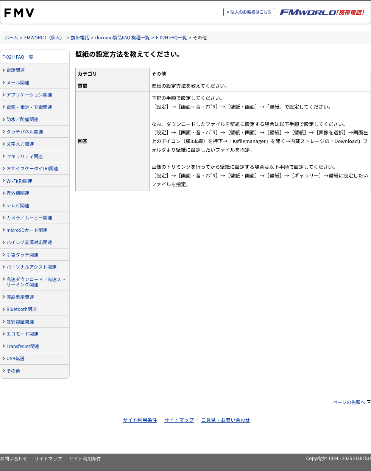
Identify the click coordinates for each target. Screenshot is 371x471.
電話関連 (15, 70)
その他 (13, 370)
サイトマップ (179, 419)
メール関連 (17, 82)
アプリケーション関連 (29, 94)
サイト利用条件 (140, 419)
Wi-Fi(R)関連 (19, 180)
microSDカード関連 (26, 230)
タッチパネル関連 (24, 131)
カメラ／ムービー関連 (29, 217)
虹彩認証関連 (20, 321)
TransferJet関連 (22, 346)
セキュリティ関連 (24, 156)
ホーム (11, 37)
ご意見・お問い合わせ (225, 419)
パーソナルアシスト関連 (31, 266)
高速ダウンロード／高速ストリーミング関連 (36, 282)
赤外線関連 (17, 193)
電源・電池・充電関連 (29, 107)
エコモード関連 (22, 333)
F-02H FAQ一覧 (171, 37)
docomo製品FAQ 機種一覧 (122, 37)
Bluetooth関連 (21, 309)
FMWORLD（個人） (44, 37)
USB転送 (15, 358)
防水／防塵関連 (22, 119)
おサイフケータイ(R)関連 (32, 168)
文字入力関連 (20, 143)
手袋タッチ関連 (22, 254)
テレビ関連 (17, 205)
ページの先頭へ (352, 402)
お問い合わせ (13, 458)
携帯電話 (80, 37)
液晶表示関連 (20, 297)
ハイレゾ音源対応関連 (29, 242)
